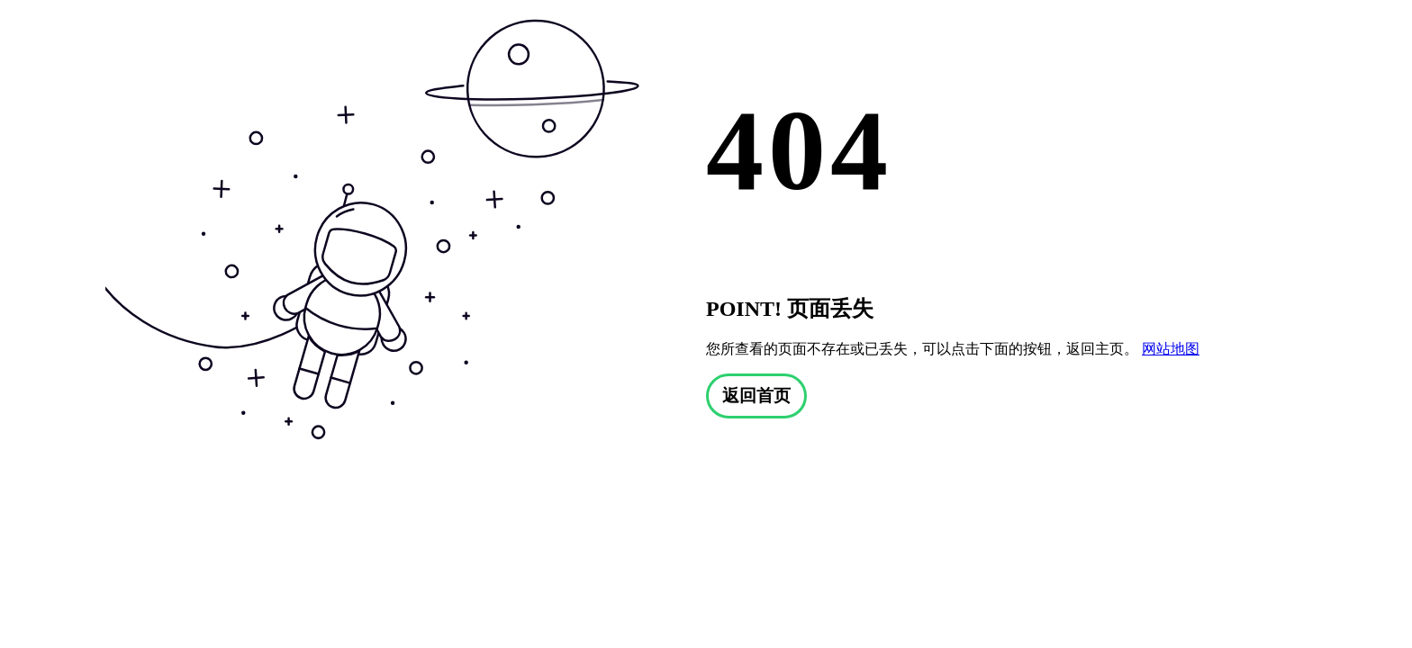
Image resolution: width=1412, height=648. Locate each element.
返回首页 (756, 395)
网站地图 (1170, 348)
